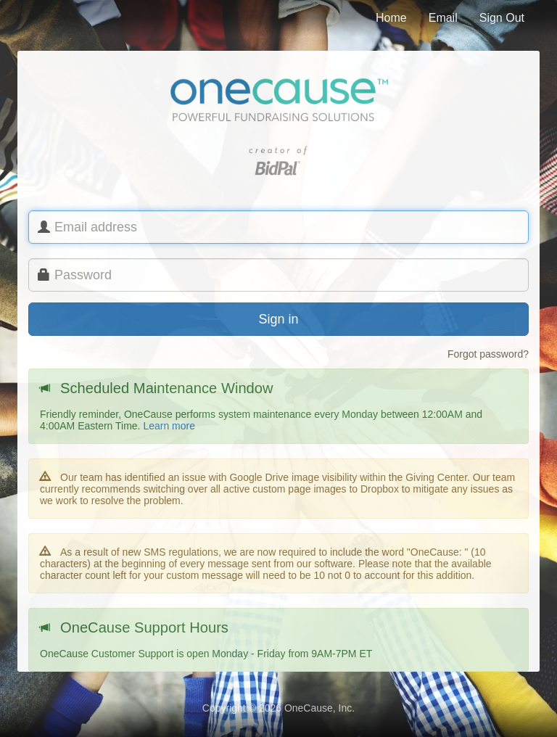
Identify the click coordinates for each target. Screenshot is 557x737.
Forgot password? (488, 354)
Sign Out (501, 18)
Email (443, 18)
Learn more (169, 426)
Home (391, 18)
